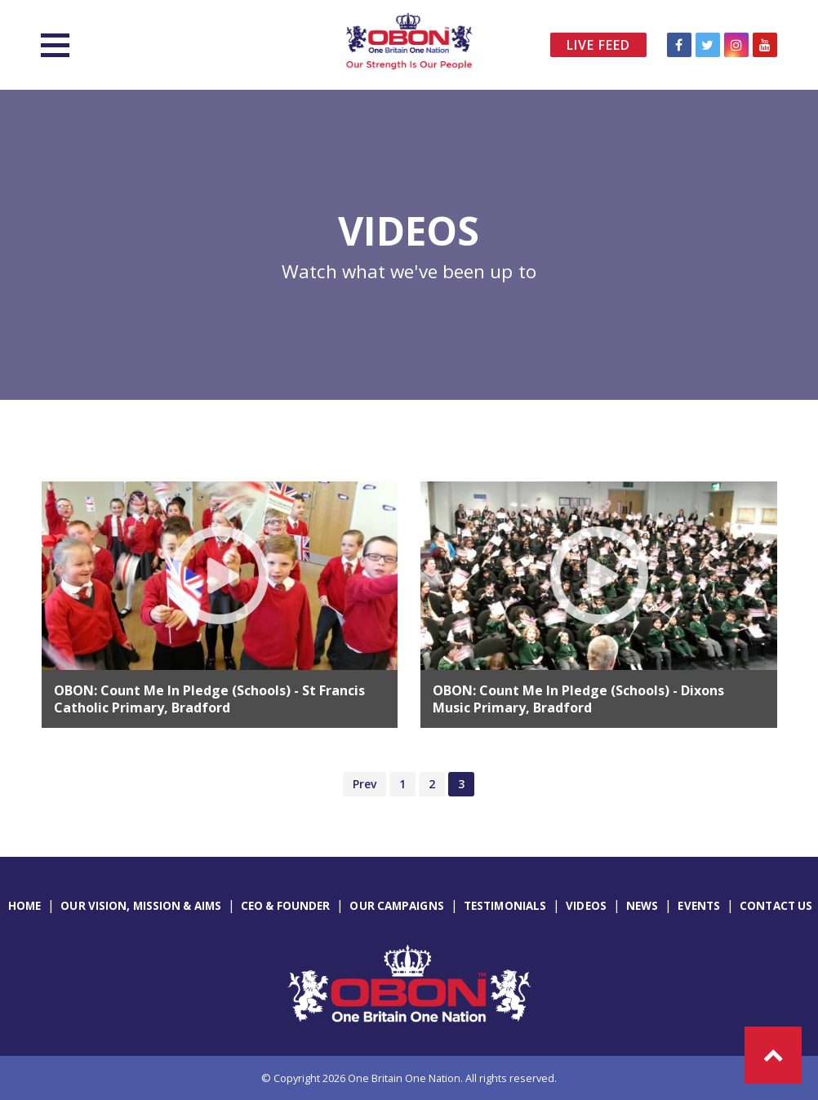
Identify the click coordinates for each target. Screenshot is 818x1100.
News (642, 905)
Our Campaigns (396, 905)
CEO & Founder (285, 905)
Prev (364, 784)
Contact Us (776, 905)
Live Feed (598, 45)
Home (24, 905)
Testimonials (505, 905)
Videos (586, 905)
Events (699, 905)
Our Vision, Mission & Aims (140, 905)
